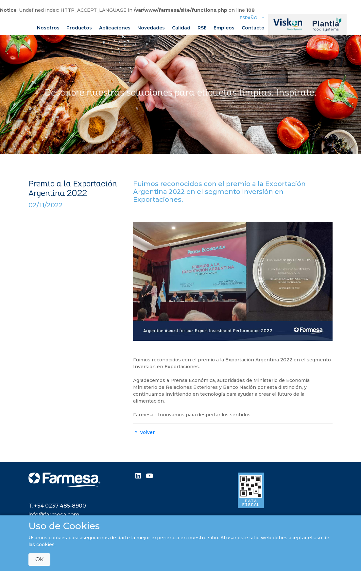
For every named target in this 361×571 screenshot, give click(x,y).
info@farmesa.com (53, 514)
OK (39, 559)
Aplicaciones (114, 28)
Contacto (253, 28)
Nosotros (48, 28)
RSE (202, 28)
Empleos (224, 28)
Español (253, 17)
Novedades (151, 28)
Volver (144, 432)
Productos (79, 28)
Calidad (181, 28)
